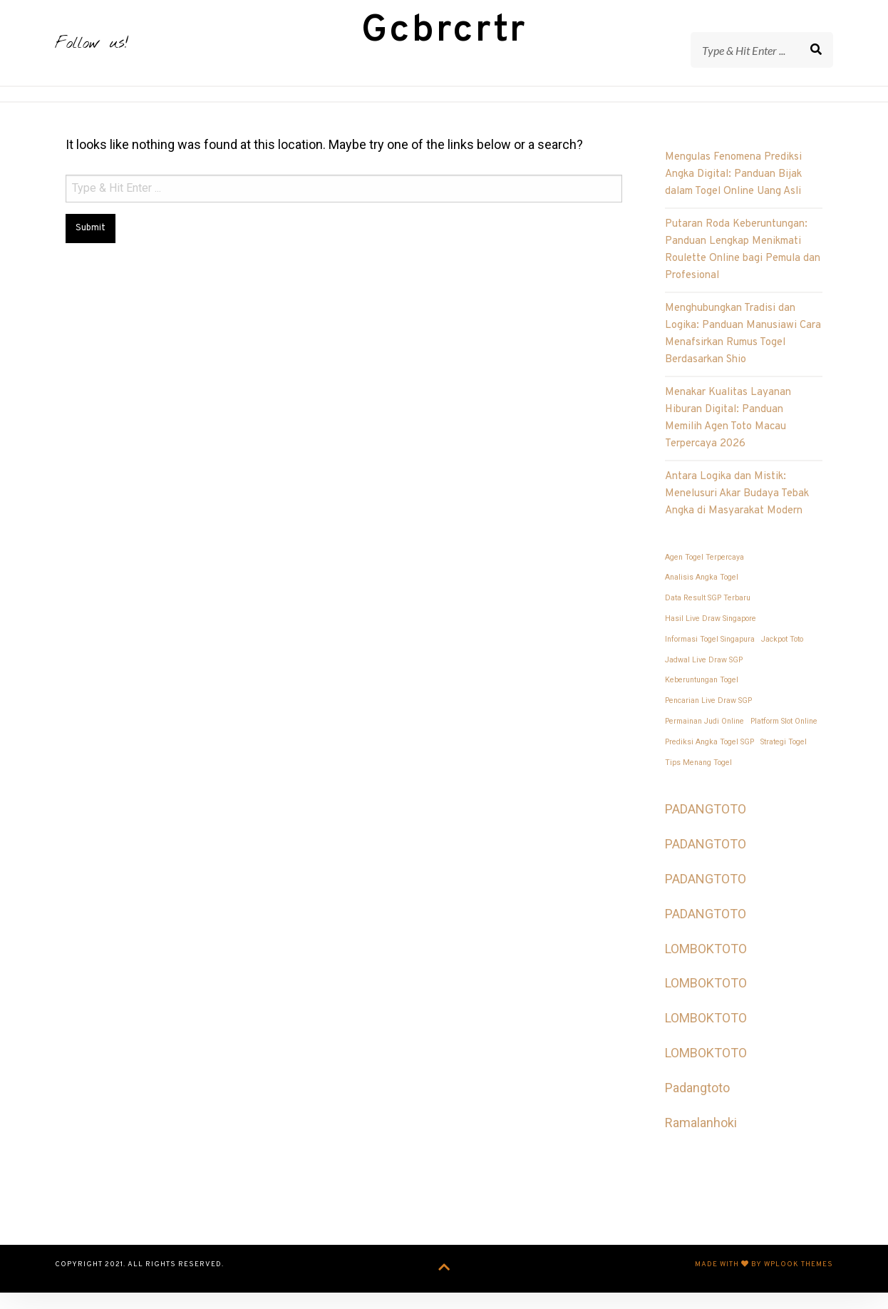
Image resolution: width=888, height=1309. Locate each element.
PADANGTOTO (705, 830)
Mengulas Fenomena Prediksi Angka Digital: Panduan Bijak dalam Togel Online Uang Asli (733, 196)
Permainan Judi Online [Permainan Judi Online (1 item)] (704, 742)
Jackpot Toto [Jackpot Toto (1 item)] (782, 659)
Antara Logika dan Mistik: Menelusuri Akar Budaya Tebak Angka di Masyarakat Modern (737, 515)
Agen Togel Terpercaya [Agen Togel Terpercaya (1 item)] (704, 577)
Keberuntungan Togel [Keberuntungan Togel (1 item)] (701, 701)
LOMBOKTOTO (706, 969)
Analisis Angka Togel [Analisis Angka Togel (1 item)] (701, 598)
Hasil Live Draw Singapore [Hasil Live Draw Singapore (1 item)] (710, 640)
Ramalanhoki (701, 1143)
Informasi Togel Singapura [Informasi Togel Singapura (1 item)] (710, 659)
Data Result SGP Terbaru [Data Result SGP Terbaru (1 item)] (707, 619)
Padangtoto (697, 1108)
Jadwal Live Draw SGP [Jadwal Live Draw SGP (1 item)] (704, 680)
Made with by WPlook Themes (764, 1285)
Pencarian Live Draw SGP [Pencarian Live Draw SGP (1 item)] (708, 722)
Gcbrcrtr (444, 41)
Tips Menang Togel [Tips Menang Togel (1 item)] (698, 783)
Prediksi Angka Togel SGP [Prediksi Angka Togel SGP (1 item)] (709, 762)
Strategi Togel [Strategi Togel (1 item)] (783, 762)
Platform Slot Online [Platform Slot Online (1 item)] (783, 742)
